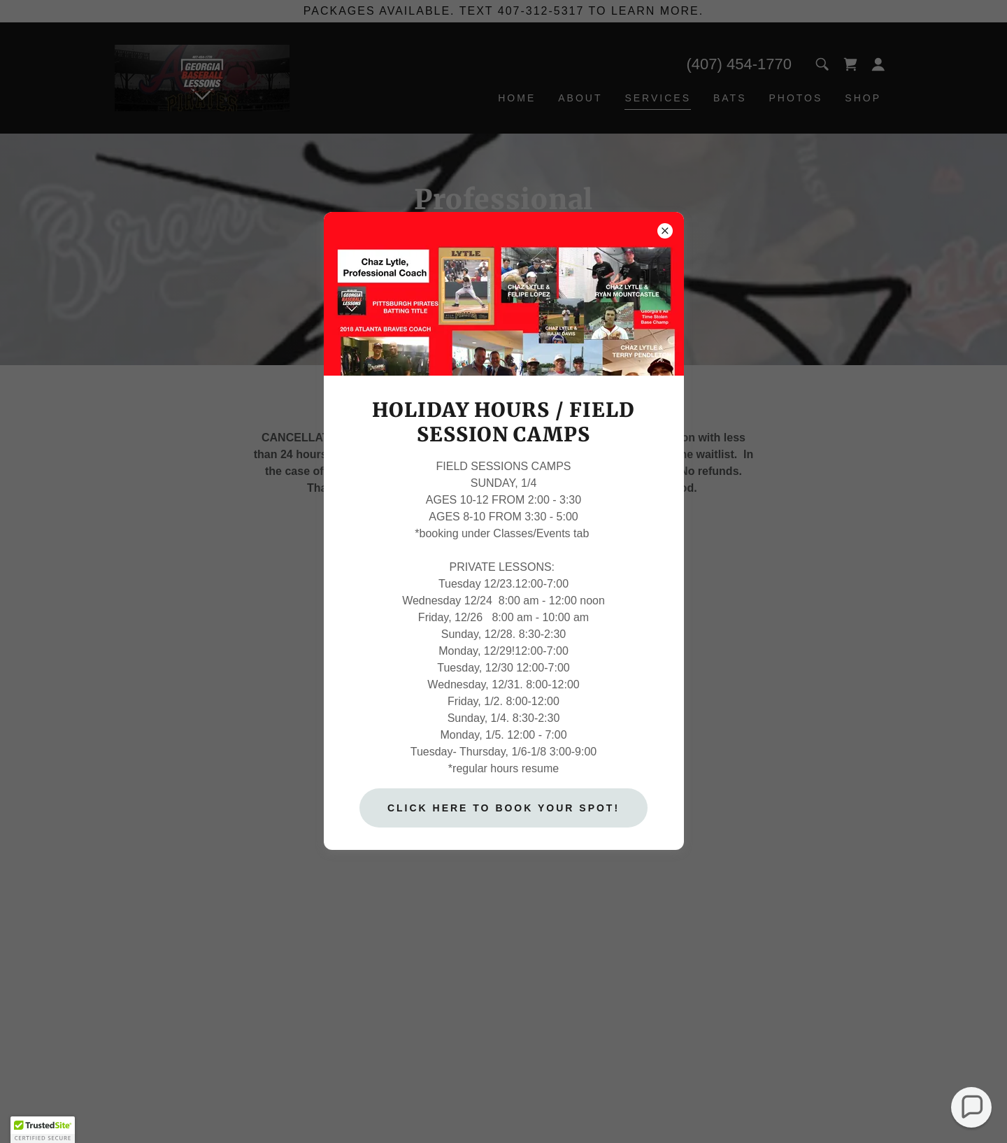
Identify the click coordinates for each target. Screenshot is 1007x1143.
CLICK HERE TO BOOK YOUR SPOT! (503, 808)
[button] (971, 1107)
